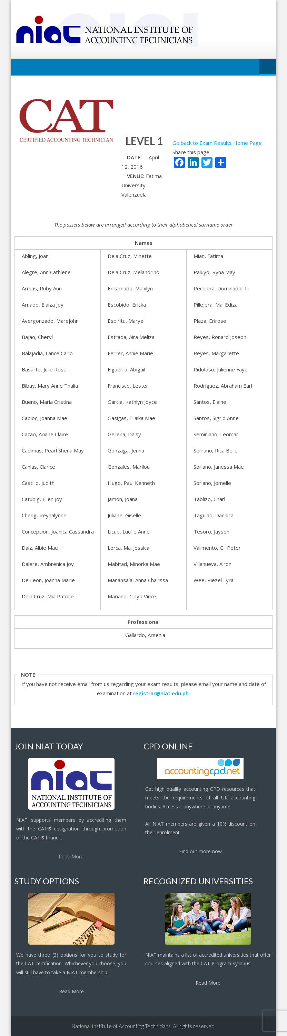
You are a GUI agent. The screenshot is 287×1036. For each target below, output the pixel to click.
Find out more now (200, 851)
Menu (267, 67)
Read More (71, 856)
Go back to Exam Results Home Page (217, 142)
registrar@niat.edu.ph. (161, 693)
